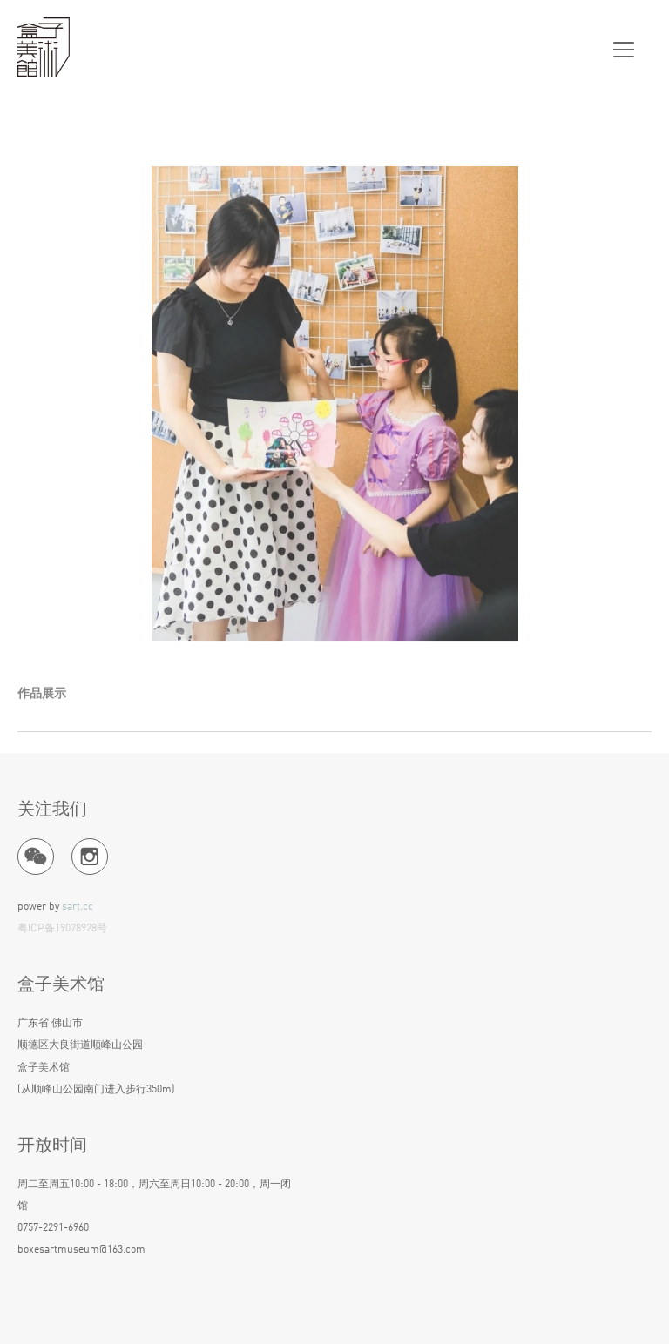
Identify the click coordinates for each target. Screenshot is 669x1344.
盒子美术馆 (43, 47)
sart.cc (77, 907)
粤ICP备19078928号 (62, 929)
